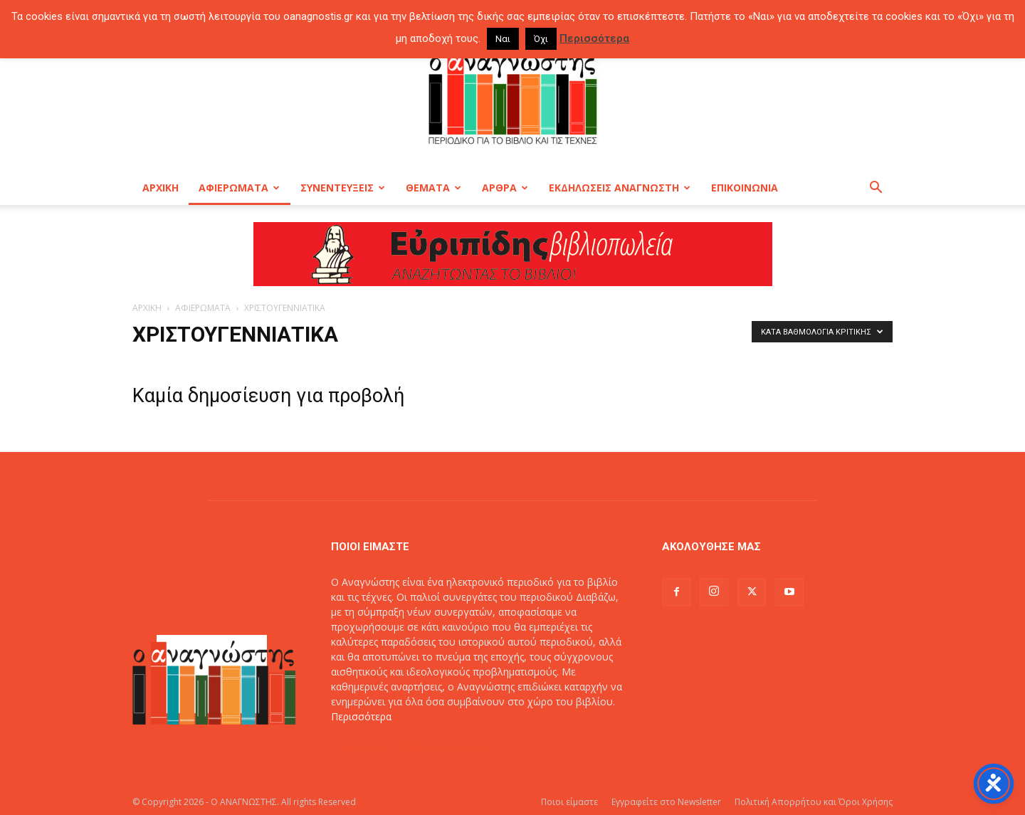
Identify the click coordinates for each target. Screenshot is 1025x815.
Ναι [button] (502, 38)
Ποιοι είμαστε (569, 802)
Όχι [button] (541, 38)
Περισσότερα (361, 716)
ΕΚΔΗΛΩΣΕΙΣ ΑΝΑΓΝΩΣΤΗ (619, 187)
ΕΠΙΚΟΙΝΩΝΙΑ (744, 187)
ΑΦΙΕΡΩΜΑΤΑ (239, 187)
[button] (875, 189)
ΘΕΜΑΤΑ (433, 187)
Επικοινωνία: (362, 746)
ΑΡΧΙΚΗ (160, 187)
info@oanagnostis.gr (440, 746)
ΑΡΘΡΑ (505, 187)
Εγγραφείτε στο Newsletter (666, 802)
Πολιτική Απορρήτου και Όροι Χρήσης (814, 802)
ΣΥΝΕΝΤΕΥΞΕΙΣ (342, 187)
